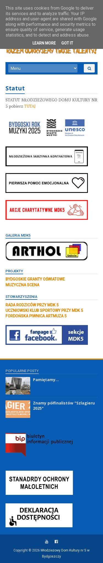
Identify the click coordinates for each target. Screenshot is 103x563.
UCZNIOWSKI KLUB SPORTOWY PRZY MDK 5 (44, 310)
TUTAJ (30, 106)
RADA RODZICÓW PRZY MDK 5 (32, 305)
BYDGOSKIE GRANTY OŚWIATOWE (35, 279)
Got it (67, 43)
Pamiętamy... (46, 379)
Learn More (44, 43)
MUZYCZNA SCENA (22, 285)
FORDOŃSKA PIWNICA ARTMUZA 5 (35, 316)
